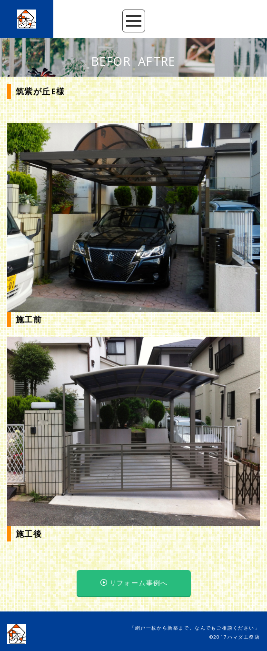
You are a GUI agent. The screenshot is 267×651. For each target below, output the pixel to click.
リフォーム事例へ (134, 583)
